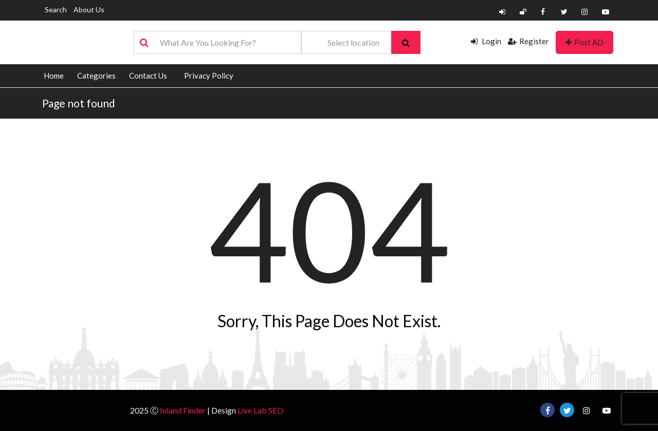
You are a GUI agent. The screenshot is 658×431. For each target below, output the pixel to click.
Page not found (78, 103)
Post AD (584, 42)
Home (54, 75)
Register (528, 41)
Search (56, 9)
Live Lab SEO (260, 410)
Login (486, 41)
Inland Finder (183, 410)
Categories (96, 75)
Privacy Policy (208, 75)
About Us (89, 9)
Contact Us (148, 75)
